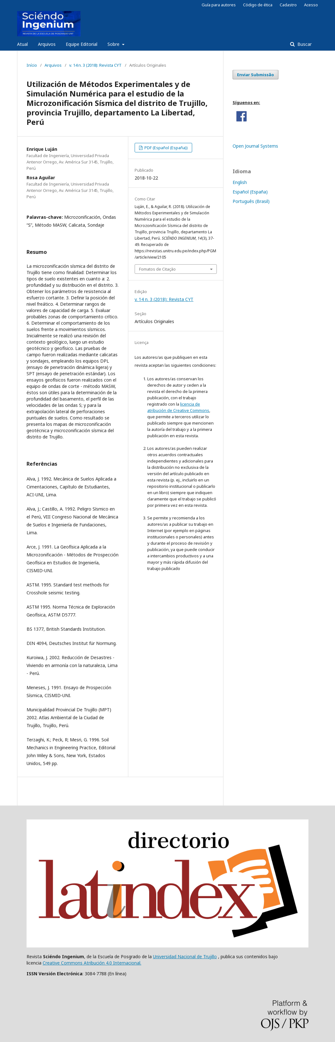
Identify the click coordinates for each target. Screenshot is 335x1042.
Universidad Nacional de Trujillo (185, 956)
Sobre (114, 44)
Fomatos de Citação (157, 269)
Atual (22, 44)
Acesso (311, 5)
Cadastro (288, 5)
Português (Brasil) (251, 201)
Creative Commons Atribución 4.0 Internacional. (92, 963)
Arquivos (47, 44)
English (240, 182)
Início (32, 65)
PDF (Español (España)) (165, 147)
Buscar (304, 44)
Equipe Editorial (81, 44)
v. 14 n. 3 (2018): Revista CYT (95, 65)
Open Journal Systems (255, 146)
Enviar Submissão (255, 74)
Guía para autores (219, 5)
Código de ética (257, 5)
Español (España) (250, 192)
